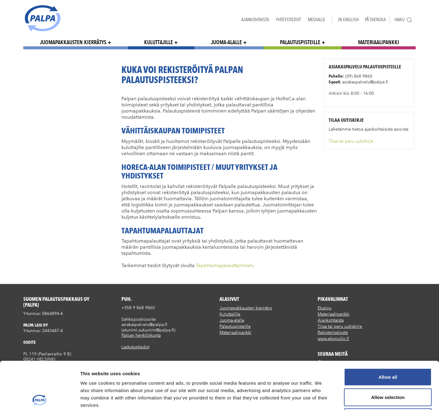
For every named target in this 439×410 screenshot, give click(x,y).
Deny (388, 369)
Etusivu (324, 308)
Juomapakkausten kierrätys (73, 42)
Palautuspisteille (300, 42)
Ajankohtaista (255, 19)
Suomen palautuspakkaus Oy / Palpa (42, 18)
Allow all (388, 329)
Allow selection (387, 349)
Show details (321, 397)
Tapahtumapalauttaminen (224, 265)
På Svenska (375, 19)
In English (348, 19)
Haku (403, 20)
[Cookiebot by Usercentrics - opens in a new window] (40, 398)
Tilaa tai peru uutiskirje (351, 141)
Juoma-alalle (226, 42)
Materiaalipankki (378, 42)
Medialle (316, 19)
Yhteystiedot (288, 19)
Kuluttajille (158, 42)
